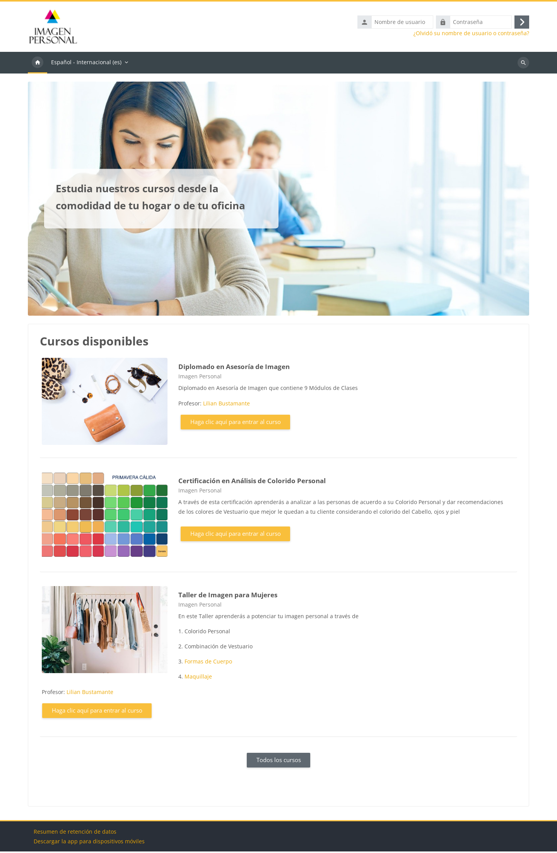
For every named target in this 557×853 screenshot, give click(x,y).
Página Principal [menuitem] (37, 64)
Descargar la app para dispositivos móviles (89, 842)
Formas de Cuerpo (208, 663)
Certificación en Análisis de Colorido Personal (252, 482)
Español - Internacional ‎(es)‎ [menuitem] (86, 63)
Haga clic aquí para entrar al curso (235, 423)
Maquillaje (198, 678)
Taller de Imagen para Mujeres (227, 596)
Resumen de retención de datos (75, 833)
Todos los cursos (278, 762)
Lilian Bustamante (226, 405)
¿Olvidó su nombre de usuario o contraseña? (471, 34)
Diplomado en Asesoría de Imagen (234, 368)
